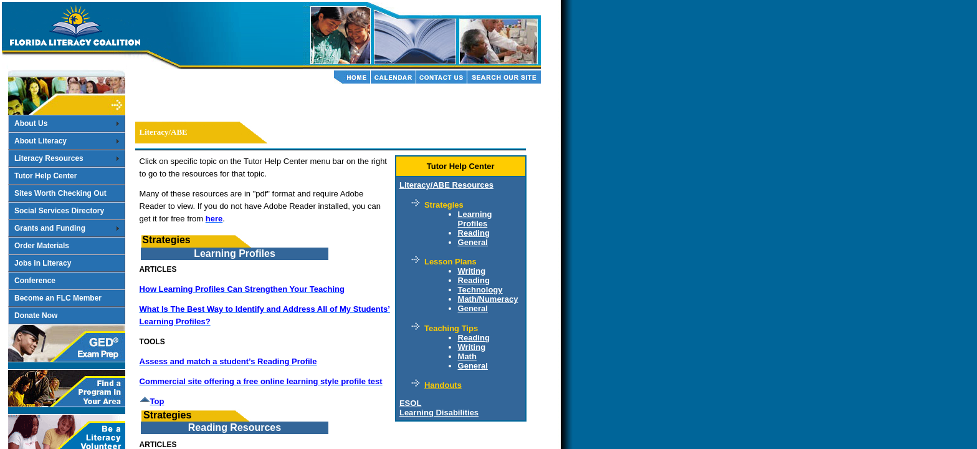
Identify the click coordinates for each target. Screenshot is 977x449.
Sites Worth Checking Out (60, 193)
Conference (34, 280)
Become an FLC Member (58, 298)
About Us (30, 123)
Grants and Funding (49, 228)
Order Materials (41, 245)
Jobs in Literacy (42, 263)
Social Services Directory (59, 210)
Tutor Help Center (45, 175)
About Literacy (40, 141)
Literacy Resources (48, 158)
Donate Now (35, 315)
